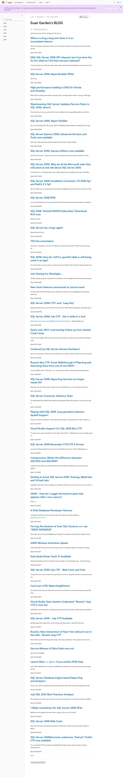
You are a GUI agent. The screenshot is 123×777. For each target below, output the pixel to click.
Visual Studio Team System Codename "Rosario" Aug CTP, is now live (60, 603)
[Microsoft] (3, 2)
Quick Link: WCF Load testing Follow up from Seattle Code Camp (60, 331)
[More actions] (91, 16)
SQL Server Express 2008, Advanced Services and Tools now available (58, 135)
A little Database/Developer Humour (51, 510)
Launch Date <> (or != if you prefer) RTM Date (56, 661)
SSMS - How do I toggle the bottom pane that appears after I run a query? (56, 495)
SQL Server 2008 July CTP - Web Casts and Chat (57, 569)
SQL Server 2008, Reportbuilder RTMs (52, 74)
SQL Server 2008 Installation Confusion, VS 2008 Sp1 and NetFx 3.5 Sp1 (60, 182)
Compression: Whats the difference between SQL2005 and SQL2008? (56, 459)
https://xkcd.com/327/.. (37, 517)
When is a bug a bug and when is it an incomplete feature (51, 39)
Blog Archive (40, 17)
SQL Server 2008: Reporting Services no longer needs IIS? (57, 380)
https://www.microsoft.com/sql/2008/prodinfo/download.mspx (50, 321)
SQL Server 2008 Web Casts (46, 721)
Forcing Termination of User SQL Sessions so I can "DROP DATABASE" (58, 528)
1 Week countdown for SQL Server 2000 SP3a (56, 707)
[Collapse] (22, 15)
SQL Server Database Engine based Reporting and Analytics (56, 679)
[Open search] (114, 2)
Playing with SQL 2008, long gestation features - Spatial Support (58, 413)
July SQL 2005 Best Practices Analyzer (52, 694)
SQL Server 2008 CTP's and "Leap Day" (52, 303)
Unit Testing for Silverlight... (46, 273)
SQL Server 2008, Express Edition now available (57, 150)
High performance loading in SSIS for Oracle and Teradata (55, 89)
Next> (32, 755)
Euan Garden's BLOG (52, 17)
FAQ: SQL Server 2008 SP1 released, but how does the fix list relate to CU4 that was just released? (61, 59)
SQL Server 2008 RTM (42, 197)
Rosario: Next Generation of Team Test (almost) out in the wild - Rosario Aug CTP (61, 633)
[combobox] (12, 19)
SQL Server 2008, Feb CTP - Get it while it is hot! (57, 316)
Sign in (119, 2)
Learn (32, 17)
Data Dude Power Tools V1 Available (50, 556)
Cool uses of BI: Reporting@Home (50, 585)
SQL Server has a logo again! (46, 227)
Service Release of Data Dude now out (52, 648)
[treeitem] (12, 23)
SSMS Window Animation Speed (49, 542)
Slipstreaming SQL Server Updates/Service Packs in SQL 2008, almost (59, 105)
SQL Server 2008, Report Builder (49, 120)
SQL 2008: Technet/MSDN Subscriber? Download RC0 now (58, 212)
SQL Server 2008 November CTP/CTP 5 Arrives (57, 444)
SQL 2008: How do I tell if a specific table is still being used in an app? (60, 258)
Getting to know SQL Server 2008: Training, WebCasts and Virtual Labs (61, 478)
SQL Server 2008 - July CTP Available (51, 618)
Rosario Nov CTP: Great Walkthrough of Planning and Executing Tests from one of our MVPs (60, 364)
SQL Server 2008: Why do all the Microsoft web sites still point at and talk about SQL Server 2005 (60, 165)
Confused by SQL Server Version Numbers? (55, 349)
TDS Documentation (42, 241)
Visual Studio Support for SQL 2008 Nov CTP (56, 428)
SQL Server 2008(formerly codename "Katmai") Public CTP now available (61, 738)
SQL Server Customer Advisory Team (51, 395)
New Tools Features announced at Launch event (57, 287)
